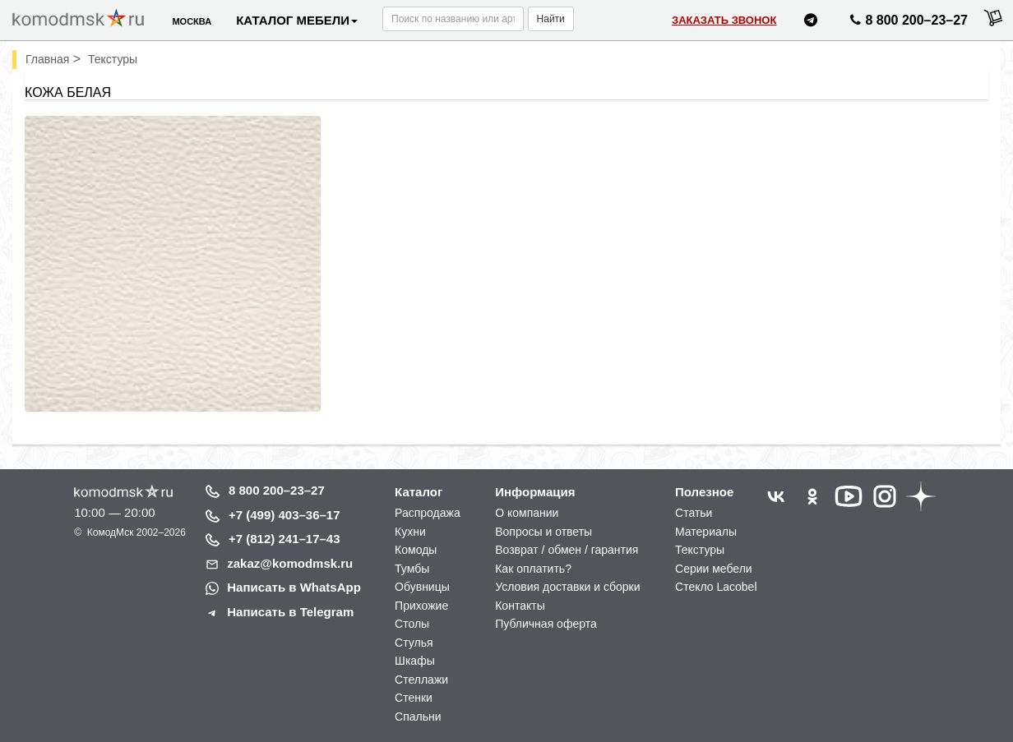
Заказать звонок (724, 20)
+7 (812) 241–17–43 (284, 539)
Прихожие (421, 605)
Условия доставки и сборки (567, 586)
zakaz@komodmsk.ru (290, 563)
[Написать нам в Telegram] (811, 22)
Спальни (418, 716)
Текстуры (699, 549)
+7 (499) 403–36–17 (284, 515)
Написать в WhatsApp (294, 587)
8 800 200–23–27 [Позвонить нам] (906, 23)
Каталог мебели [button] (297, 20)
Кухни (410, 531)
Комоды (416, 549)
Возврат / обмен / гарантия (566, 549)
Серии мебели (713, 568)
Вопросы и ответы (543, 531)
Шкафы (415, 660)
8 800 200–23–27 (277, 490)
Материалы (706, 531)
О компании (526, 512)
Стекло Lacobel (715, 586)
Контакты (519, 605)
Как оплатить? (533, 568)
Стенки (413, 697)
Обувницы (422, 586)
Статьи (693, 512)
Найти (551, 19)
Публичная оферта (546, 623)
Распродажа (427, 512)
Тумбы (412, 568)
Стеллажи (421, 679)
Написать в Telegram (290, 612)
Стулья (413, 642)
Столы (412, 623)
